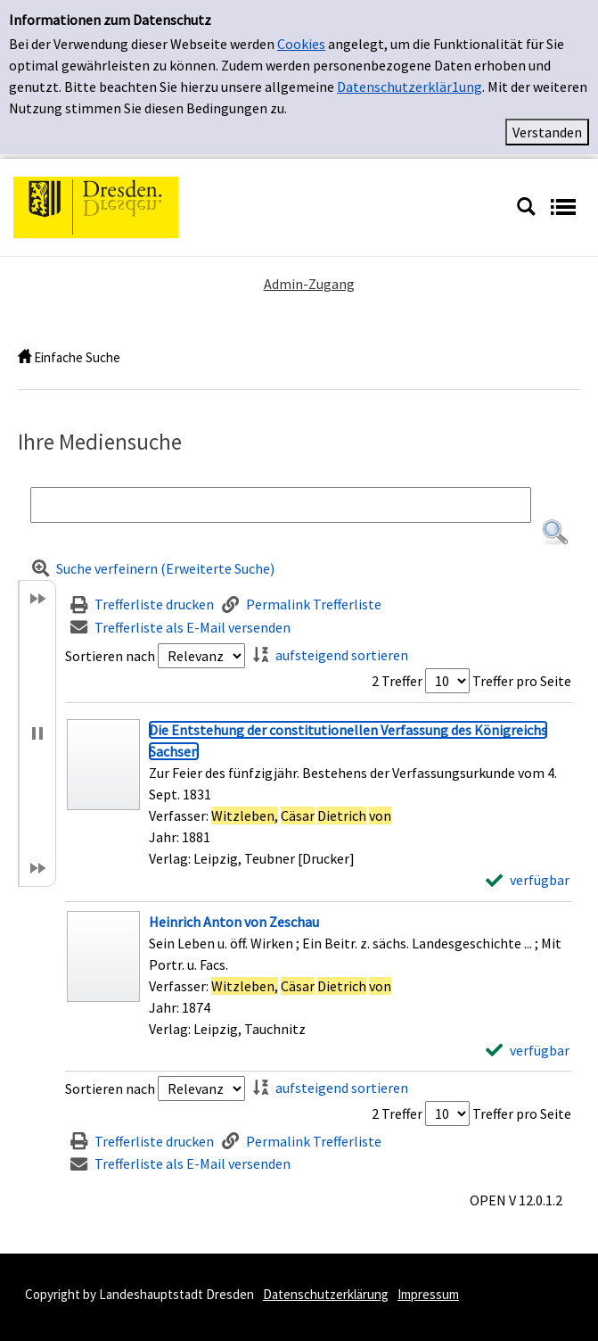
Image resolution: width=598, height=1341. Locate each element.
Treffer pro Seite (521, 681)
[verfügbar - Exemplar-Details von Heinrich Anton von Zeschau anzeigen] (527, 1050)
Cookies (301, 44)
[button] (555, 533)
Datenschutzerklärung (326, 1294)
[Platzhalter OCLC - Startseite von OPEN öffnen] (258, 205)
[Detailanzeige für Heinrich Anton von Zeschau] (234, 922)
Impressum (428, 1294)
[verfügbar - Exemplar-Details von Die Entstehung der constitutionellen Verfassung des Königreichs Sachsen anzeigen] (527, 879)
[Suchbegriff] (280, 505)
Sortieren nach (110, 656)
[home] (24, 357)
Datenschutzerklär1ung (409, 86)
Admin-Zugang (309, 284)
